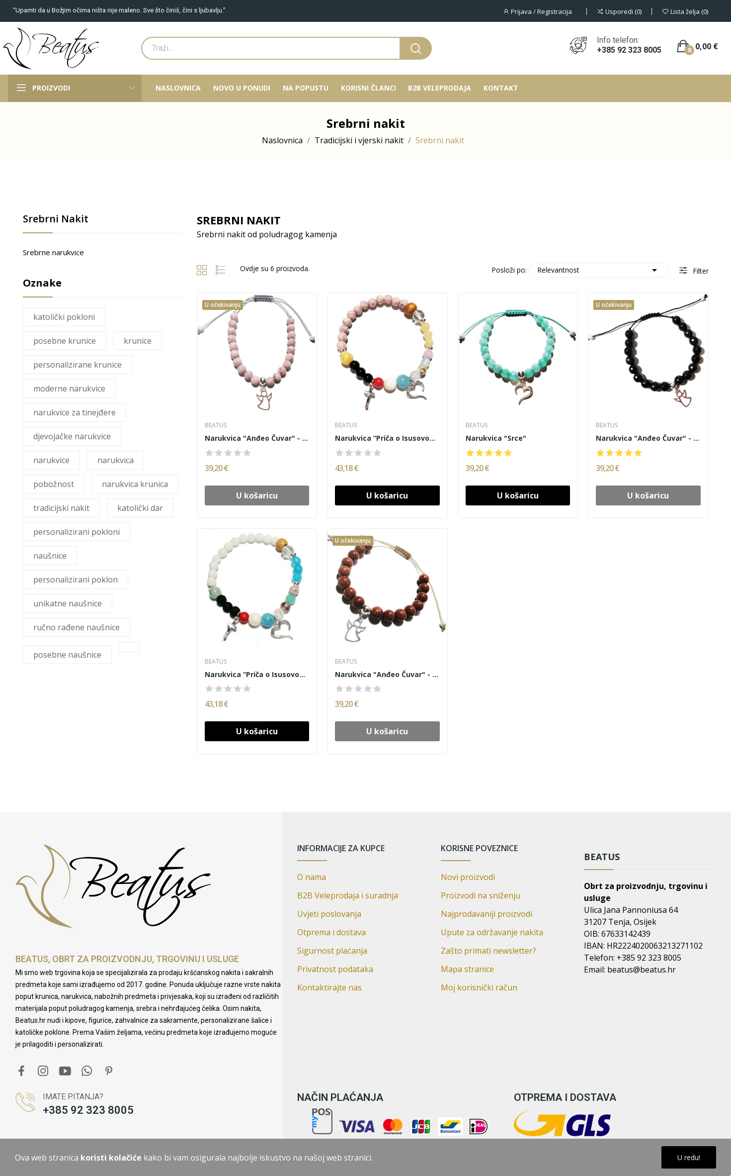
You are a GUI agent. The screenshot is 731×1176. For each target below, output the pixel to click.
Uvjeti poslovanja (329, 913)
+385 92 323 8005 (629, 50)
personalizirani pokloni (76, 531)
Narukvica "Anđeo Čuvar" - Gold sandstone (387, 674)
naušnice (50, 555)
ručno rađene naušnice (76, 627)
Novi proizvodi (468, 877)
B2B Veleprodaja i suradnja (347, 895)
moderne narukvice (69, 388)
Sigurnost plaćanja (332, 950)
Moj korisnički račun (479, 987)
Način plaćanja (340, 1097)
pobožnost (53, 484)
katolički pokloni (64, 316)
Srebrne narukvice (53, 252)
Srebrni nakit (55, 219)
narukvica (115, 460)
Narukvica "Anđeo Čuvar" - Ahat (257, 438)
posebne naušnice (67, 654)
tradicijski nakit (61, 507)
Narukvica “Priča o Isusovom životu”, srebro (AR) (387, 438)
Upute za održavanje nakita (492, 932)
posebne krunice (64, 340)
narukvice (51, 460)
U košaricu (387, 495)
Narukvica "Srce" (496, 438)
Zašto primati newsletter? (488, 950)
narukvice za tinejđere (74, 412)
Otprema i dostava (331, 932)
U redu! (688, 1157)
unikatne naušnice (67, 603)
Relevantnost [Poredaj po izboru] (598, 270)
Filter (700, 271)
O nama (311, 877)
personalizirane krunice (77, 364)
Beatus (216, 425)
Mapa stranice (467, 969)
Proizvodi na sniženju (480, 895)
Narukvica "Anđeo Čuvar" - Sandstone (648, 438)
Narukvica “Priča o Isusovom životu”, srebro (257, 674)
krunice (138, 340)
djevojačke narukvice (72, 436)
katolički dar (140, 507)
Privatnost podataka (335, 969)
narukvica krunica (135, 484)
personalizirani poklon (75, 579)
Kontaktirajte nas (329, 987)
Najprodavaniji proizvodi (486, 913)
